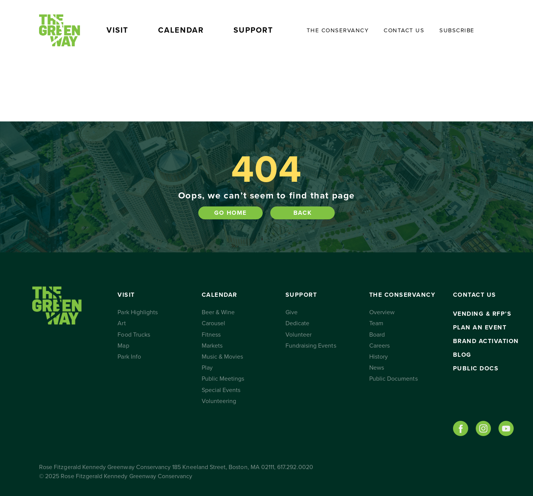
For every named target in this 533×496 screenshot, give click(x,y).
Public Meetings (223, 379)
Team (376, 323)
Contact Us (404, 30)
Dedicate (297, 323)
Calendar (181, 30)
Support (253, 30)
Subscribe (457, 30)
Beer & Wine (218, 312)
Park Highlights (138, 312)
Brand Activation (486, 341)
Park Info (129, 357)
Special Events (221, 390)
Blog (462, 355)
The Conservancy (338, 30)
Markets (212, 346)
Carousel (213, 323)
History (378, 357)
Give (291, 312)
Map (123, 346)
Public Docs (476, 368)
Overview (382, 312)
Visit (118, 30)
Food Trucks (134, 335)
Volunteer (298, 335)
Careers (379, 346)
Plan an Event (480, 327)
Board (377, 335)
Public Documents (393, 379)
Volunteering (219, 401)
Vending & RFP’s (482, 314)
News (376, 368)
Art (121, 323)
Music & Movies (222, 357)
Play (207, 368)
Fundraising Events (310, 346)
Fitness (211, 335)
